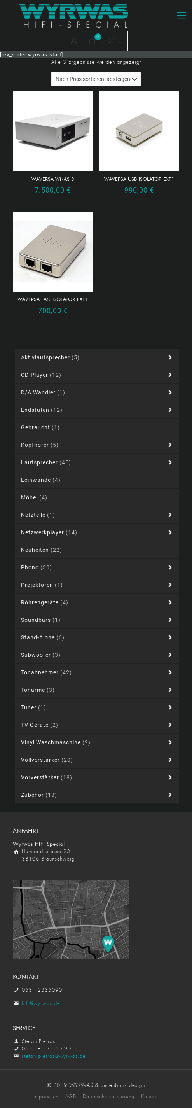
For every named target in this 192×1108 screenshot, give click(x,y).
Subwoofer (98, 655)
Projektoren (98, 585)
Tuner (98, 707)
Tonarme (98, 690)
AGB (70, 1096)
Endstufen (98, 410)
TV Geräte (98, 725)
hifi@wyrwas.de (41, 1003)
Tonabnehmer (98, 672)
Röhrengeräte (98, 602)
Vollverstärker (98, 760)
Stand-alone (98, 637)
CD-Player (98, 375)
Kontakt (150, 1096)
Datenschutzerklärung (108, 1096)
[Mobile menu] (181, 15)
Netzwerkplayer (98, 532)
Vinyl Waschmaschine (98, 742)
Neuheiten (41, 550)
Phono (98, 567)
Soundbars (98, 620)
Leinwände (41, 480)
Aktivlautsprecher (98, 357)
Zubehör (98, 795)
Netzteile (98, 515)
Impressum (45, 1096)
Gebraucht (40, 427)
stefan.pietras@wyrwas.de (54, 1056)
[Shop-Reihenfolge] (96, 79)
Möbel (34, 497)
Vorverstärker (98, 777)
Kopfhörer (98, 445)
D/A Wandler (98, 392)
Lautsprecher (98, 462)
